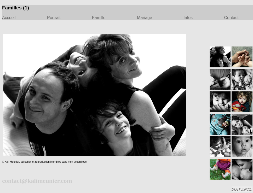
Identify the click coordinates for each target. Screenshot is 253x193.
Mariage (144, 17)
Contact (231, 17)
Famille (99, 17)
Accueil (9, 17)
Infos (188, 17)
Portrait (54, 17)
